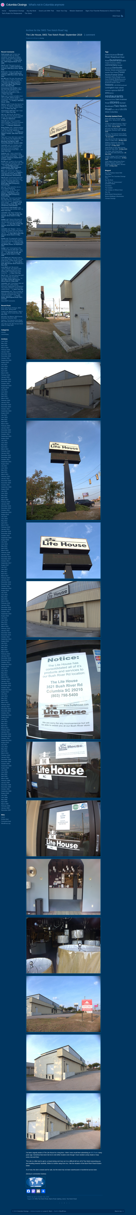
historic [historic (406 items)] (109, 84)
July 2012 (4, 694)
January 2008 (5, 808)
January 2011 (5, 732)
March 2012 (4, 702)
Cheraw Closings (110, 198)
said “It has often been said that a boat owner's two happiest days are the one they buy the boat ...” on (12, 140)
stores (64, 1199)
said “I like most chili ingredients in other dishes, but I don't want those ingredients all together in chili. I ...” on (11, 91)
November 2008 (6, 787)
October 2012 (5, 687)
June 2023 (4, 417)
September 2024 (6, 385)
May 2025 (4, 368)
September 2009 (6, 766)
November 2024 (6, 381)
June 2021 (4, 468)
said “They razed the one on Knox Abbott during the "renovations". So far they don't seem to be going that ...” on (11, 191)
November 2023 (6, 406)
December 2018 (6, 531)
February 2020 (5, 502)
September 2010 (6, 740)
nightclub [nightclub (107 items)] (114, 90)
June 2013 (4, 670)
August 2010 (5, 742)
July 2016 (4, 592)
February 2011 (5, 730)
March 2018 (4, 550)
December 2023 (6, 404)
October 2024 (5, 383)
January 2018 (5, 554)
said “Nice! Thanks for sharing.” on (11, 215)
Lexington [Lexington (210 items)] (109, 87)
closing (3, 332)
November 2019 (6, 508)
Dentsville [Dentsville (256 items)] (117, 67)
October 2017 (5, 561)
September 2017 (6, 563)
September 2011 (6, 715)
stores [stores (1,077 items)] (114, 102)
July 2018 (4, 542)
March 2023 (4, 423)
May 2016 (4, 597)
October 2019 (5, 510)
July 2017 (4, 567)
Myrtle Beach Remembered (113, 194)
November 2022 (6, 432)
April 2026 (4, 345)
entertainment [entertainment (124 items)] (121, 70)
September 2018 (6, 537)
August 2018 (5, 540)
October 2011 (5, 713)
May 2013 (4, 673)
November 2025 (6, 356)
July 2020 (4, 491)
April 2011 (4, 725)
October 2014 (5, 637)
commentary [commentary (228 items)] (111, 65)
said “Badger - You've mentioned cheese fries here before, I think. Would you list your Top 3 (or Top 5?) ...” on (12, 232)
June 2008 (4, 797)
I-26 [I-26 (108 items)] (115, 85)
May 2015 (4, 622)
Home (4, 11)
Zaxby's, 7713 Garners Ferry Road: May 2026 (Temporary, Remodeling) (12, 320)
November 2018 (6, 533)
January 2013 (5, 681)
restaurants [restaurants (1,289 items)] (114, 96)
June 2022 (4, 442)
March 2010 (4, 753)
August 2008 (5, 793)
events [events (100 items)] (107, 72)
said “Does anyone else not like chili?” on (12, 209)
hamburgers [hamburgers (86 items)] (108, 81)
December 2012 (6, 683)
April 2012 (4, 700)
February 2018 (5, 552)
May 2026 (4, 343)
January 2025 (5, 377)
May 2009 (4, 774)
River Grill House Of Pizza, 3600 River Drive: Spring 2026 (11, 308)
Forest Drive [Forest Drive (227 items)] (117, 75)
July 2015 (4, 618)
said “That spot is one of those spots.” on (12, 67)
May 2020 (4, 495)
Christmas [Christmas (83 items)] (113, 63)
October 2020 (5, 485)
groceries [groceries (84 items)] (123, 79)
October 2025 (5, 358)
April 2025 (4, 371)
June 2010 (4, 747)
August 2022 (5, 438)
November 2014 (6, 635)
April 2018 (4, 548)
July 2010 (4, 744)
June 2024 (4, 392)
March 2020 (4, 499)
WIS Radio (94, 1153)
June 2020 (4, 493)
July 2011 (4, 719)
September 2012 (6, 689)
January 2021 (5, 478)
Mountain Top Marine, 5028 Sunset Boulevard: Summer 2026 (11, 317)
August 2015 (5, 616)
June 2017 (4, 569)
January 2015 (5, 630)
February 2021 (5, 476)
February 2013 (5, 679)
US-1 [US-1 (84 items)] (113, 109)
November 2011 (6, 711)
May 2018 (4, 546)
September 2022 (6, 436)
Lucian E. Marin (47, 1211)
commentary (5, 334)
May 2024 (4, 394)
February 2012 (5, 704)
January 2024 (5, 402)
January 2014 (5, 656)
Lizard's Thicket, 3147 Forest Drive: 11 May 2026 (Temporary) (115, 157)
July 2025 (4, 364)
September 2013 (6, 664)
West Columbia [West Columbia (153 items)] (111, 112)
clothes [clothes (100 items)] (118, 63)
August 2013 (5, 666)
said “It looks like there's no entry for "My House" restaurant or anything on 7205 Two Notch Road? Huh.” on (12, 106)
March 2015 (4, 626)
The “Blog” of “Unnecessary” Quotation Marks (113, 182)
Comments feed (6, 821)
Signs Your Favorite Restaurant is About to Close (102, 11)
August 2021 (5, 464)
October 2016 (5, 586)
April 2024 (4, 396)
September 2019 (6, 512)
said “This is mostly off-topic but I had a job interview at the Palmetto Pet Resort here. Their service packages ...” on (12, 295)
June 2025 (4, 366)
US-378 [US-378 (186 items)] (123, 109)
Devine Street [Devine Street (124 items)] (110, 70)
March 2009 (4, 778)
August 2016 (5, 590)
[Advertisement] (68, 23)
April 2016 (4, 599)
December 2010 (6, 734)
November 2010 (6, 736)
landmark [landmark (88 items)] (124, 85)
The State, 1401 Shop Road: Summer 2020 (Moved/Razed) (114, 151)
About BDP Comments (8, 301)
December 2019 (6, 506)
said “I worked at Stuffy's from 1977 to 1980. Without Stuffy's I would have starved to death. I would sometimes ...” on (12, 99)
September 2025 (6, 360)
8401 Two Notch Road (41, 1199)
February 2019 (5, 527)
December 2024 (6, 379)
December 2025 (6, 354)
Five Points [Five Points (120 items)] (114, 72)
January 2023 (5, 428)
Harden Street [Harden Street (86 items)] (116, 82)
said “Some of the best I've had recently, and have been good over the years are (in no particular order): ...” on (12, 223)
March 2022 (4, 449)
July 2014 (4, 643)
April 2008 (4, 801)
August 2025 (5, 362)
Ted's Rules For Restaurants (12, 13)
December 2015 (6, 607)
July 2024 (4, 390)
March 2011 (4, 728)
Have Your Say (61, 11)
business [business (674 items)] (116, 60)
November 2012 (6, 685)
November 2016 (6, 584)
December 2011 (6, 708)
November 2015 (6, 609)
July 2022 (4, 440)
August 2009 (5, 768)
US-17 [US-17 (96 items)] (117, 109)
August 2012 (5, 692)
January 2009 (5, 782)
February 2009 (5, 780)
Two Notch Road (72, 1199)
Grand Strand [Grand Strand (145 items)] (114, 79)
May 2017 (4, 571)
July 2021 (4, 466)
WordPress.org (5, 823)
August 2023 (5, 413)
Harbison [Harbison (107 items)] (116, 81)
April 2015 (4, 624)
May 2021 (4, 470)
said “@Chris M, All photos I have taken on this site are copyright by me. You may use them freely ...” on (12, 117)
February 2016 (5, 603)
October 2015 (5, 611)
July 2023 (4, 415)
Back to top (118, 1211)
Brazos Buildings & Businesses (114, 196)
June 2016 (4, 594)
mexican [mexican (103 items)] (108, 90)
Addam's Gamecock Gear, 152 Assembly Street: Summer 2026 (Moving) (114, 144)
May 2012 (4, 698)
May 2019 (4, 521)
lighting (59, 1199)
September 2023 (6, 411)
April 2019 (4, 523)
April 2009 (4, 776)
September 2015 (6, 613)
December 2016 (6, 582)
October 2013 (5, 662)
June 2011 (4, 721)
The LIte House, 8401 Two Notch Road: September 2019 (54, 35)
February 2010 (5, 755)
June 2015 (4, 620)
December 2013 (6, 658)
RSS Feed (116, 16)
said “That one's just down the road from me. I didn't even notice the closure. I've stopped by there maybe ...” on (11, 201)
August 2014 (5, 641)
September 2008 (6, 791)
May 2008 (4, 799)
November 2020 (6, 483)
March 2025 (4, 373)
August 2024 (5, 387)
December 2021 (6, 455)
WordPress (62, 1211)
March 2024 (4, 398)
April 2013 (4, 675)
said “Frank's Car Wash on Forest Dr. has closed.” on (12, 173)
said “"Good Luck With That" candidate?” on (12, 74)
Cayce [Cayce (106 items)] (107, 63)
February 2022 (5, 451)
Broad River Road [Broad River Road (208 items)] (114, 55)
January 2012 (5, 706)
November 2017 (6, 559)
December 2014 (6, 632)
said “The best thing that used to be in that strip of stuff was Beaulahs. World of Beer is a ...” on (12, 278)
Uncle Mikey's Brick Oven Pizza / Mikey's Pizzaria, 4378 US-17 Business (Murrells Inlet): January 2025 (115, 164)
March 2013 (4, 677)
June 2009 (4, 772)
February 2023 (5, 425)
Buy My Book (31, 11)
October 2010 (5, 738)
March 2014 (4, 651)
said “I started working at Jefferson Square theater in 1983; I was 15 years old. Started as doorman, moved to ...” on (12, 131)
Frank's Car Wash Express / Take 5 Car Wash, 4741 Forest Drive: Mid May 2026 (11, 313)
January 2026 (5, 352)
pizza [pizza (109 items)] (112, 93)
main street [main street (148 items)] (119, 88)
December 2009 (6, 759)
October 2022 (5, 434)
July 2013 (4, 668)
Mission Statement (76, 11)
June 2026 (4, 341)
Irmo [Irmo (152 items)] (119, 85)
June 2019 (4, 518)
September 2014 (6, 639)
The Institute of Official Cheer (114, 190)
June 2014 (4, 645)
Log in (3, 817)
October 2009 (5, 763)
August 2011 (5, 717)
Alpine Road (52, 1199)
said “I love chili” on (12, 111)
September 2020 (6, 487)
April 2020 (4, 497)
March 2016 (4, 601)
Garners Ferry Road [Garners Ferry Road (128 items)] (112, 77)
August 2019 (5, 514)
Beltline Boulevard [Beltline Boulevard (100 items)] (111, 55)
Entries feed (5, 819)
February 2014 (5, 654)
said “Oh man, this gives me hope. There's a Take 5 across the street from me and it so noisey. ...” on (12, 82)
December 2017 (6, 556)
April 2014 (4, 649)
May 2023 (4, 419)
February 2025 (5, 375)
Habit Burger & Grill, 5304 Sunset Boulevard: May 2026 (115, 148)
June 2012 (4, 696)
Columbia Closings (16, 4)
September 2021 (6, 461)
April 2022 (4, 447)
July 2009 (4, 770)
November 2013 (6, 660)
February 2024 (5, 400)
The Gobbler (109, 188)
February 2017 (5, 578)
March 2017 (4, 575)
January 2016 (5, 605)
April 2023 (4, 421)
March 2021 (4, 474)
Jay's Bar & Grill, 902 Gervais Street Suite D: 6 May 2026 (12, 324)
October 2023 (5, 409)
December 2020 (6, 480)
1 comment (89, 35)
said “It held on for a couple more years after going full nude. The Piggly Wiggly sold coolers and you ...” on (12, 165)
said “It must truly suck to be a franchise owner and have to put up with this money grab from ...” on (12, 181)
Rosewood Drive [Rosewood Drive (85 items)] (110, 99)
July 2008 (4, 795)
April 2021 (4, 472)
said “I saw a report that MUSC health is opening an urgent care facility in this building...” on (12, 156)
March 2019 (4, 525)
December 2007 (6, 810)
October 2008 (5, 789)
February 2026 (5, 349)
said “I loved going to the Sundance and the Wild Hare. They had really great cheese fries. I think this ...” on (12, 251)
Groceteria (108, 185)
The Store (28, 13)
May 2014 (4, 647)
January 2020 (5, 504)
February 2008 (5, 806)
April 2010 (4, 751)
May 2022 (4, 445)
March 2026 (4, 347)
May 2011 (4, 723)
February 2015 (5, 628)
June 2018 (4, 544)
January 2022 (5, 453)
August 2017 (5, 565)
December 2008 (6, 785)
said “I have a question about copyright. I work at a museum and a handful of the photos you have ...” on (12, 123)
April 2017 (4, 573)
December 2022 (6, 430)
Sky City (107, 192)
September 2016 (6, 588)
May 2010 (4, 749)
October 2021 (5, 459)
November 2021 (6, 457)
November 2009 (6, 761)
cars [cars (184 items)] (124, 60)
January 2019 (5, 529)
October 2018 (5, 535)
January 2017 (5, 580)
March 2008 (4, 804)
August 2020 (5, 489)
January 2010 (5, 757)
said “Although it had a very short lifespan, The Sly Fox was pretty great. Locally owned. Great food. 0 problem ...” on (12, 261)
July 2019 (4, 516)
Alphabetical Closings (16, 11)
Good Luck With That (46, 11)
